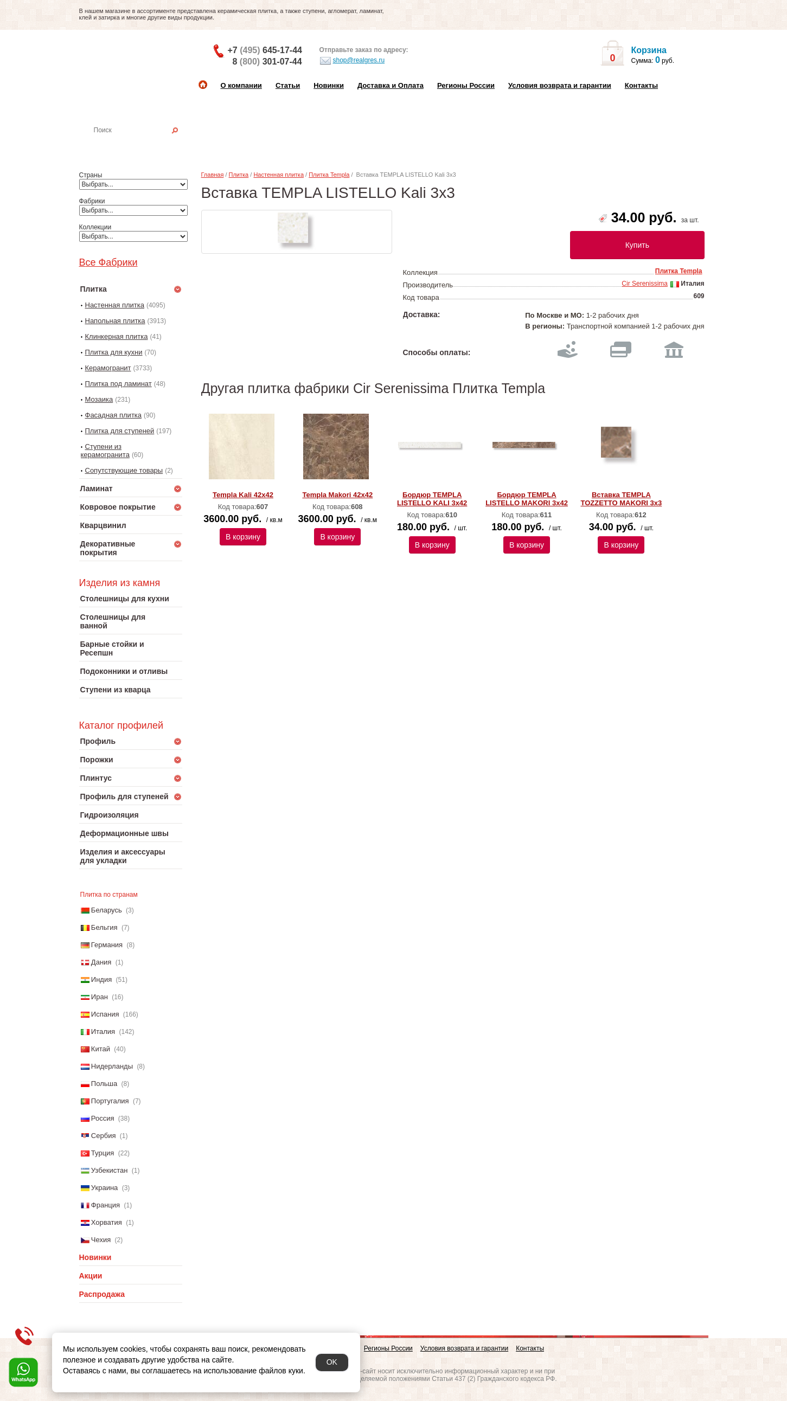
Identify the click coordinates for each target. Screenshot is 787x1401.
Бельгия (104, 927)
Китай (100, 1049)
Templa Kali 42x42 (243, 495)
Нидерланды (112, 1066)
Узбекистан (109, 1170)
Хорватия (106, 1222)
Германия (107, 945)
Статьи (288, 85)
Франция (105, 1205)
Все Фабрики (108, 262)
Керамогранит (108, 368)
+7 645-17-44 (265, 50)
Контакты (641, 85)
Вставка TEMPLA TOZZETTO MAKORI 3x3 (621, 499)
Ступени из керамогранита (105, 450)
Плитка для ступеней (120, 431)
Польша (104, 1083)
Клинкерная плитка (116, 336)
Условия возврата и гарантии (559, 85)
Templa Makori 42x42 (337, 495)
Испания (105, 1014)
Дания (101, 962)
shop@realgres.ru (352, 60)
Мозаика (99, 399)
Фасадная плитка (113, 415)
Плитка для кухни (114, 352)
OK (332, 1362)
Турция (102, 1153)
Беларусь (106, 910)
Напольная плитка (115, 321)
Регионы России (466, 85)
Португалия (110, 1101)
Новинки (328, 85)
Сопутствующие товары (124, 470)
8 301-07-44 (267, 61)
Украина (104, 1188)
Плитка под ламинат (118, 384)
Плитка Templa (329, 174)
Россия (102, 1118)
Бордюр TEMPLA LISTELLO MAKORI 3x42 (526, 499)
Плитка (239, 174)
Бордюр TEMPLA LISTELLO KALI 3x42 (432, 499)
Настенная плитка (142, 145)
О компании (241, 85)
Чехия (101, 1240)
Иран (99, 997)
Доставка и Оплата (390, 85)
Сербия (103, 1136)
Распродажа (102, 1294)
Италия (103, 1031)
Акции (91, 1275)
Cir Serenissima (645, 283)
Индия (101, 979)
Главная (212, 174)
